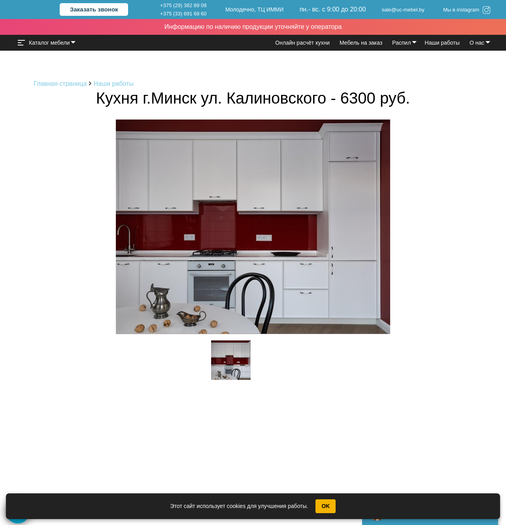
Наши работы (442, 43)
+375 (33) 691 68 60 (183, 14)
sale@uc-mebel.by (403, 10)
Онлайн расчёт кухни (302, 43)
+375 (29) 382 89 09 (183, 5)
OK (325, 506)
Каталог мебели (44, 43)
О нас (477, 43)
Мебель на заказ (361, 43)
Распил (401, 43)
